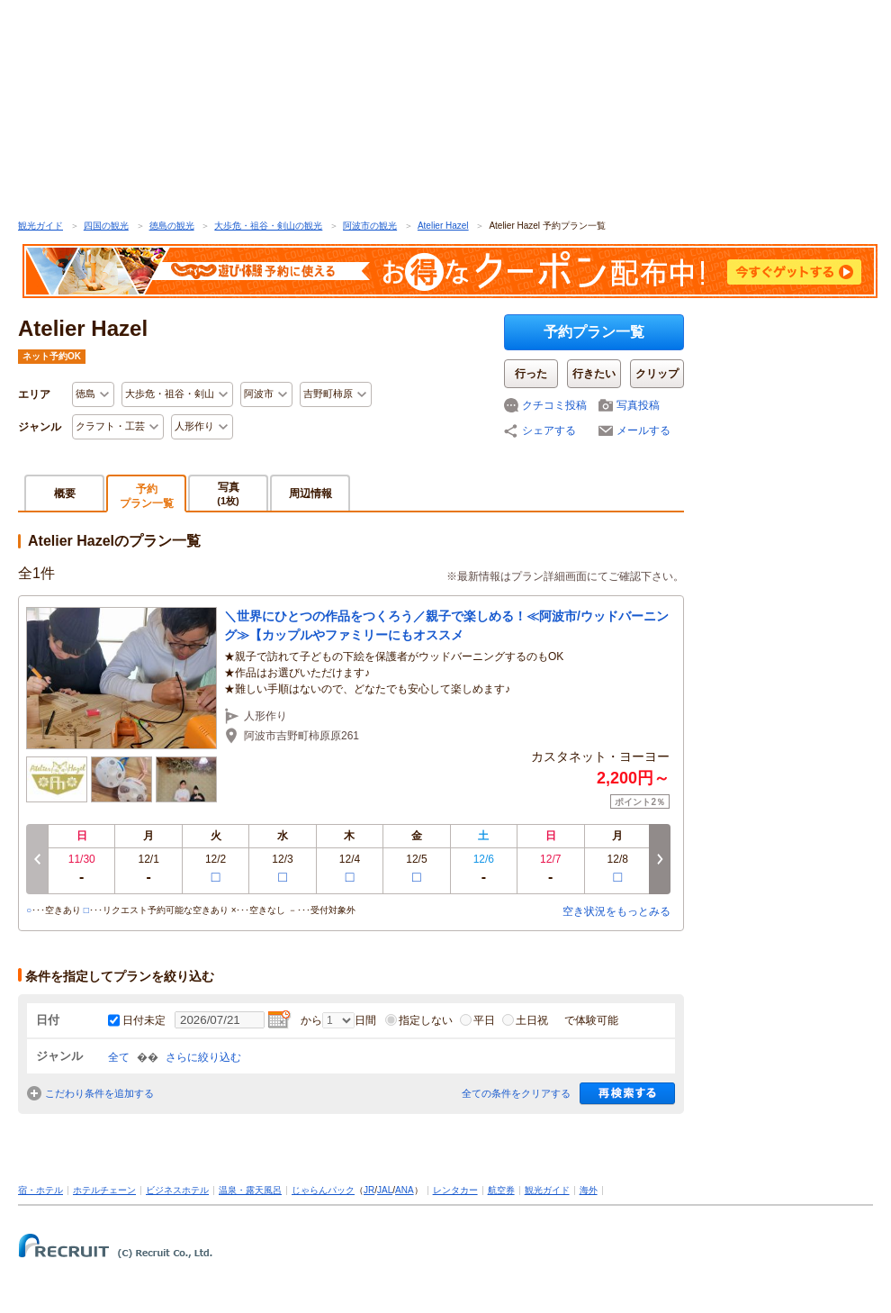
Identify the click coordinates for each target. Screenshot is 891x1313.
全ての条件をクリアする (516, 1093)
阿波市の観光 (370, 226)
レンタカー (455, 1190)
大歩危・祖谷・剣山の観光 (268, 226)
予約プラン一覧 (594, 332)
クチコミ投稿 (554, 405)
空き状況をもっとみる (616, 911)
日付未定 (144, 1020)
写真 (227, 493)
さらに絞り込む (203, 1057)
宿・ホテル (40, 1190)
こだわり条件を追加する (99, 1093)
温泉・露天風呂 (250, 1190)
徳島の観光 (171, 226)
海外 (589, 1190)
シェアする (549, 430)
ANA (404, 1190)
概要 (65, 493)
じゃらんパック (323, 1190)
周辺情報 (310, 493)
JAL (384, 1190)
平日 (477, 1020)
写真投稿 (638, 405)
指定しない (419, 1020)
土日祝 (525, 1020)
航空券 (501, 1190)
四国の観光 (106, 226)
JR (369, 1190)
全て (119, 1057)
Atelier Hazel (443, 226)
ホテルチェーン (104, 1190)
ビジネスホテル (177, 1190)
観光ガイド (40, 226)
